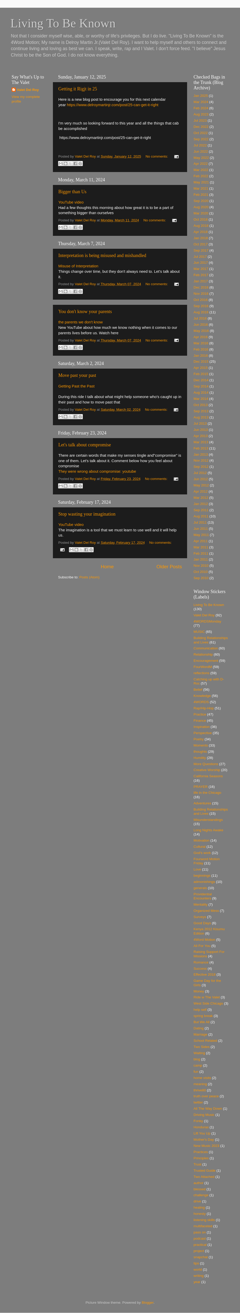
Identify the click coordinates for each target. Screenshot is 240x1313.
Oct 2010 (201, 572)
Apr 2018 (201, 232)
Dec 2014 (201, 380)
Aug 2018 (201, 226)
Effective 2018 (204, 974)
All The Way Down (208, 1108)
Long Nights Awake (208, 830)
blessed (200, 1189)
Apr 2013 (201, 436)
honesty (200, 1214)
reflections (202, 673)
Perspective (203, 733)
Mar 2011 (201, 547)
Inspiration (202, 727)
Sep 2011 (201, 510)
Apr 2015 (201, 368)
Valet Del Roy (28, 90)
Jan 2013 (201, 454)
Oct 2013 (201, 405)
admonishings (204, 882)
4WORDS (201, 702)
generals (200, 888)
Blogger (148, 1302)
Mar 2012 (201, 498)
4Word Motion (204, 940)
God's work (202, 853)
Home (107, 566)
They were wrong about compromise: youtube (97, 471)
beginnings (202, 875)
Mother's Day (204, 1139)
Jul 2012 (200, 473)
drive (197, 1201)
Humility (200, 758)
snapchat (201, 1257)
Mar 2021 (201, 188)
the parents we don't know (80, 322)
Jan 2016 (201, 356)
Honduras (201, 1127)
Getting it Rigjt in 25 (77, 88)
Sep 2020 (201, 201)
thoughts (200, 751)
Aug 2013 (201, 417)
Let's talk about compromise (84, 444)
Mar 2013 (201, 442)
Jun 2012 (201, 479)
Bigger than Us (72, 191)
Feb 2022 (201, 176)
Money (199, 991)
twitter (198, 1102)
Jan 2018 (201, 238)
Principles (201, 1158)
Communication (206, 648)
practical (200, 1245)
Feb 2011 (201, 553)
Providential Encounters (203, 896)
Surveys (200, 917)
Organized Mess (206, 911)
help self (200, 1010)
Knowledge (202, 696)
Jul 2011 (200, 522)
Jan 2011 (201, 559)
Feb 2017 (201, 275)
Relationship (203, 654)
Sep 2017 (201, 250)
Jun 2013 (201, 430)
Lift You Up (202, 1133)
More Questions (206, 764)
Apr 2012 (201, 491)
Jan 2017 (201, 281)
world (198, 1269)
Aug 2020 (201, 207)
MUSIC (199, 632)
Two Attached (204, 1177)
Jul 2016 (200, 318)
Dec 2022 (201, 127)
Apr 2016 (201, 337)
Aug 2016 (201, 312)
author (198, 1183)
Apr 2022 (201, 164)
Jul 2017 (200, 257)
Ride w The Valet (207, 997)
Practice (200, 714)
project (199, 1251)
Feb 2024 (201, 108)
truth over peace (206, 1096)
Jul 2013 (200, 423)
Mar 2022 (201, 170)
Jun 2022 (201, 151)
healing (199, 1207)
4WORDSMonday (207, 621)
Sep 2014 (201, 386)
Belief (198, 690)
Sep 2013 (201, 411)
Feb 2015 (201, 374)
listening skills (204, 1220)
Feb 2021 (201, 195)
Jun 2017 (201, 263)
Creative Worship (207, 770)
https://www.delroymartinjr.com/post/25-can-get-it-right (112, 105)
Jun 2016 (201, 325)
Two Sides (202, 1047)
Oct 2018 (201, 219)
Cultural (200, 847)
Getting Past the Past (76, 386)
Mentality (200, 904)
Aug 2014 (201, 392)
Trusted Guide (204, 1170)
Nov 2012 (201, 460)
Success (200, 968)
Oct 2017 (201, 244)
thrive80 (200, 1090)
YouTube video (71, 202)
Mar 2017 (201, 269)
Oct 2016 (201, 300)
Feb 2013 (201, 448)
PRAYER (201, 787)
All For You (202, 946)
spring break (203, 1016)
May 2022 (201, 158)
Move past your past (77, 375)
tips (196, 1263)
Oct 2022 (201, 133)
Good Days (202, 923)
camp (198, 1065)
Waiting (199, 1053)
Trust (197, 1164)
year (197, 1282)
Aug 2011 (201, 516)
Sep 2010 (201, 578)
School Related (205, 1041)
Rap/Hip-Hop (204, 708)
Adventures (202, 803)
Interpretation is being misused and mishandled (102, 255)
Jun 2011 (201, 529)
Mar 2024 (201, 102)
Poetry (199, 739)
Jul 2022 (200, 145)
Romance (201, 962)
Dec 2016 (201, 287)
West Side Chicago (208, 1003)
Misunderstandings (208, 820)
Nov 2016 (201, 294)
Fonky (198, 1121)
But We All (202, 1022)
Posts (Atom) (89, 577)
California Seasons (208, 776)
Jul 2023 (200, 120)
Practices (201, 1152)
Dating (199, 1028)
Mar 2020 (201, 213)
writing (199, 1276)
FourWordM (203, 667)
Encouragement (206, 661)
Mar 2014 (201, 399)
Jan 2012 (201, 504)
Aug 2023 (201, 114)
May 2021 (201, 182)
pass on (200, 1232)
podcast (200, 1238)
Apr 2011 (201, 541)
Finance (200, 720)
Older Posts (169, 566)
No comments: (157, 156)
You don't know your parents (85, 311)
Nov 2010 (201, 566)
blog (197, 1059)
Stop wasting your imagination (86, 514)
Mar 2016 (201, 343)
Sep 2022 (201, 139)
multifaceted (203, 1226)
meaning (200, 1084)
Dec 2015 (201, 361)
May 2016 (201, 331)
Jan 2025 (201, 96)
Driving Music (204, 1115)
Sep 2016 (201, 306)
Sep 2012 (201, 467)
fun (196, 1072)
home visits (202, 1078)
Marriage (200, 1034)
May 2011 (201, 535)
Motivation (202, 840)
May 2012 (201, 485)
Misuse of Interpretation (78, 266)
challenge (201, 1195)
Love (197, 869)
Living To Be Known (209, 605)
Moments (201, 745)
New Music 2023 (206, 1146)
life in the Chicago (207, 793)
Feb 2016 (201, 349)
